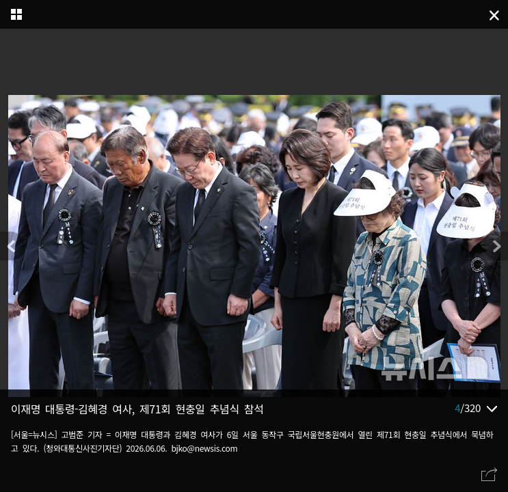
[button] (495, 246)
